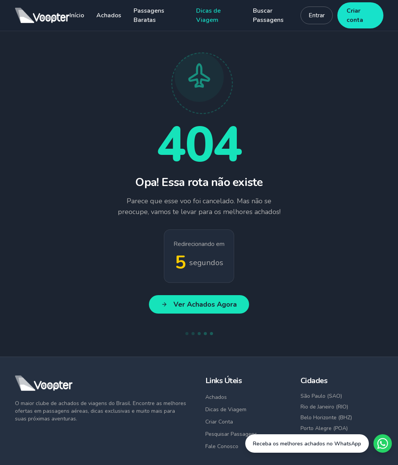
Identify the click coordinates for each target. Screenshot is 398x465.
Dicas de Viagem (208, 15)
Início (76, 15)
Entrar (317, 15)
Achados (108, 15)
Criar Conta (219, 421)
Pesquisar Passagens (231, 434)
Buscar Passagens (268, 15)
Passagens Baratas (149, 15)
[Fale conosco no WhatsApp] (318, 443)
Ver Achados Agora (199, 304)
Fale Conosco (221, 446)
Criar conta (355, 15)
